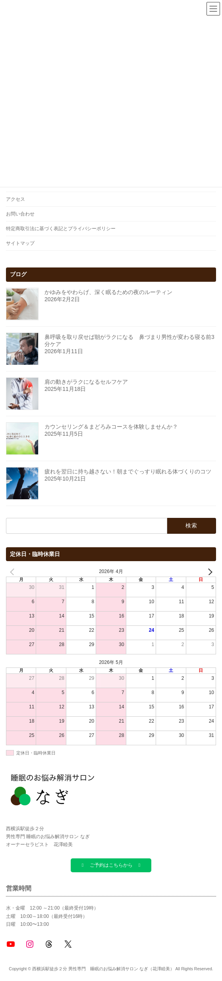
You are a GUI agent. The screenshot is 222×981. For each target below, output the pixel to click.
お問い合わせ (20, 214)
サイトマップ (20, 243)
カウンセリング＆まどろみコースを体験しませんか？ (111, 426)
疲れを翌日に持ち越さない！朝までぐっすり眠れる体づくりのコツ (127, 471)
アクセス (15, 199)
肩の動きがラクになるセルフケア (86, 382)
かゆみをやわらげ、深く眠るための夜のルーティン (108, 292)
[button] (111, 865)
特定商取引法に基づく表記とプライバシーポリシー (61, 228)
